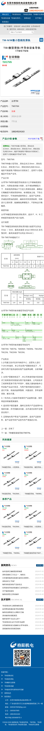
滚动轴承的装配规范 (9, 615)
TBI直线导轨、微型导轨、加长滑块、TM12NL (34, 467)
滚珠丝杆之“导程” (8, 581)
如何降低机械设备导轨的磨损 (13, 609)
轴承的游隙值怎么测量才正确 (13, 612)
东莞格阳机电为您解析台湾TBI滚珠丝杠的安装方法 (16, 625)
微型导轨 (13, 29)
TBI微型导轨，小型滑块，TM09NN (12, 467)
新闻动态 (27, 18)
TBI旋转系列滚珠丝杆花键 (16, 18)
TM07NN (15, 106)
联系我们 (5, 22)
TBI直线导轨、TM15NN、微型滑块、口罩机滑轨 (12, 494)
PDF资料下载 (35, 138)
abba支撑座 (25, 26)
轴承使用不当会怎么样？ (11, 619)
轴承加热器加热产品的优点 (12, 584)
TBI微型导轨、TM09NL (33, 494)
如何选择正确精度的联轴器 (12, 571)
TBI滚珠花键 (5, 18)
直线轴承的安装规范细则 (11, 629)
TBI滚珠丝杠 (16, 14)
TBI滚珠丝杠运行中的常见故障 (13, 622)
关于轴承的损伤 (8, 591)
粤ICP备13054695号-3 (13, 718)
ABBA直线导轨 (31, 29)
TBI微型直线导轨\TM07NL (20, 433)
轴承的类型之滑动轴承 (10, 594)
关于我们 (38, 18)
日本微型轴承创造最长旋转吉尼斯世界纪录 (16, 578)
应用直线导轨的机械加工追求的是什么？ (16, 588)
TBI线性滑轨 (27, 14)
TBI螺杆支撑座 (38, 14)
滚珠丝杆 (17, 26)
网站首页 (5, 14)
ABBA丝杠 (21, 29)
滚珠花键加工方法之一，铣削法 (13, 575)
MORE (40, 565)
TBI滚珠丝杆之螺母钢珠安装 (12, 606)
